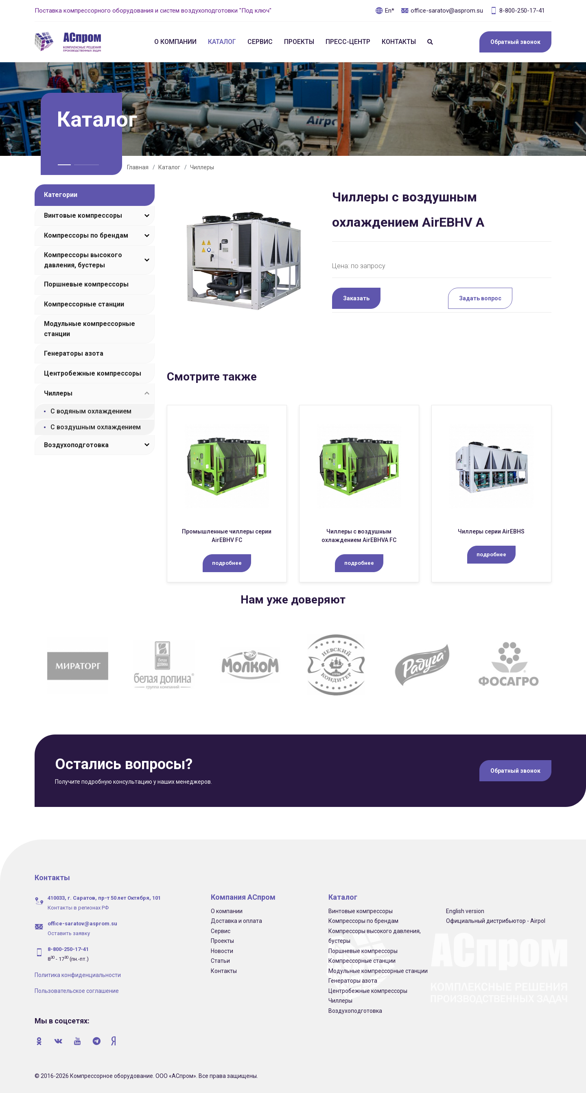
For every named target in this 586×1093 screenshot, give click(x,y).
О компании (175, 42)
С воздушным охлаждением (95, 427)
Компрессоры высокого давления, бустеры (83, 260)
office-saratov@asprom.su (442, 11)
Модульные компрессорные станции (89, 329)
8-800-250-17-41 (517, 11)
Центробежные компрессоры (92, 373)
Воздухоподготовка (76, 445)
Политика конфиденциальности (78, 975)
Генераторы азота (73, 353)
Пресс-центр (348, 42)
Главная (138, 167)
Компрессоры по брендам (86, 235)
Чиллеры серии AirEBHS (491, 531)
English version (465, 911)
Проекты (299, 42)
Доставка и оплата (236, 921)
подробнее (227, 563)
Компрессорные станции (84, 304)
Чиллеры (202, 167)
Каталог (222, 42)
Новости (222, 951)
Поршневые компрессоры (86, 284)
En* (384, 11)
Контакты (399, 42)
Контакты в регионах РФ (78, 908)
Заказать (356, 298)
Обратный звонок (515, 42)
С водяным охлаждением (90, 411)
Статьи (220, 960)
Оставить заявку (69, 933)
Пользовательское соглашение (77, 991)
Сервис (260, 42)
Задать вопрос (480, 298)
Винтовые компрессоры (83, 215)
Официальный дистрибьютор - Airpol (495, 921)
